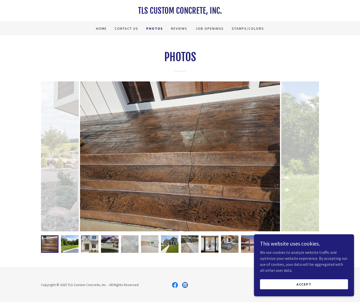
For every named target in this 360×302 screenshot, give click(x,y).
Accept (304, 284)
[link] (180, 12)
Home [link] (101, 28)
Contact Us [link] (126, 28)
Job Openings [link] (210, 28)
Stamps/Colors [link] (248, 28)
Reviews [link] (179, 28)
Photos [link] (154, 28)
